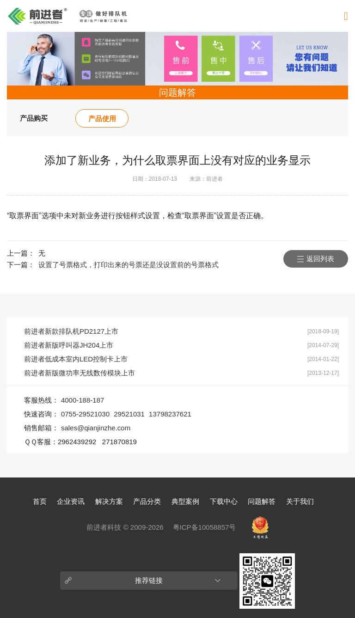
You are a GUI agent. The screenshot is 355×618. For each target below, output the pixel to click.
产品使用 (102, 118)
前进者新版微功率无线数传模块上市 (79, 373)
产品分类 (147, 501)
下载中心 (224, 501)
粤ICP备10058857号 (204, 527)
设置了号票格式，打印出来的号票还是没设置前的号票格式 (128, 265)
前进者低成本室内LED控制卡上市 (76, 359)
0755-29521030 (85, 414)
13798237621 (170, 414)
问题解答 (261, 501)
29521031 (129, 414)
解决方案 (109, 501)
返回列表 (320, 259)
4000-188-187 (82, 400)
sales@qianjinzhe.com (95, 428)
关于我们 (300, 501)
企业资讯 (71, 501)
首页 (40, 501)
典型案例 (185, 501)
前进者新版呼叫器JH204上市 (68, 345)
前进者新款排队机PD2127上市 (71, 331)
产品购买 (34, 118)
